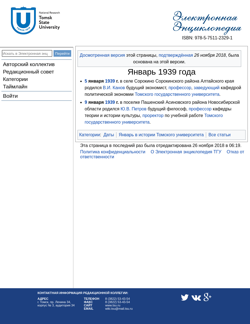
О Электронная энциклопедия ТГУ (186, 151)
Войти (10, 96)
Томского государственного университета (177, 94)
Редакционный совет (28, 72)
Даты (108, 134)
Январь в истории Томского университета (161, 134)
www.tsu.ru (112, 305)
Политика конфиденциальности (112, 151)
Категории (15, 79)
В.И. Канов (114, 87)
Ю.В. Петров (134, 109)
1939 (110, 81)
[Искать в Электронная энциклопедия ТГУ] (27, 53)
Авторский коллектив (29, 64)
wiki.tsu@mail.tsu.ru (119, 308)
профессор (180, 87)
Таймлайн (15, 86)
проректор (152, 115)
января (96, 81)
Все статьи (219, 134)
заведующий (206, 87)
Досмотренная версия (102, 55)
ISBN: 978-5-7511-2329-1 (207, 38)
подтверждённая (176, 55)
